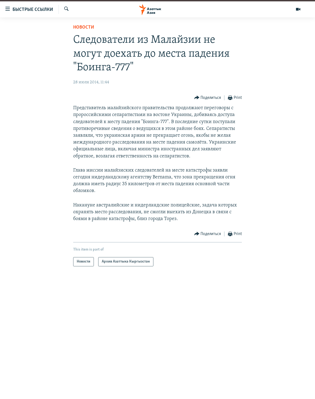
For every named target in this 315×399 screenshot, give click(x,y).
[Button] (207, 98)
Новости (83, 27)
